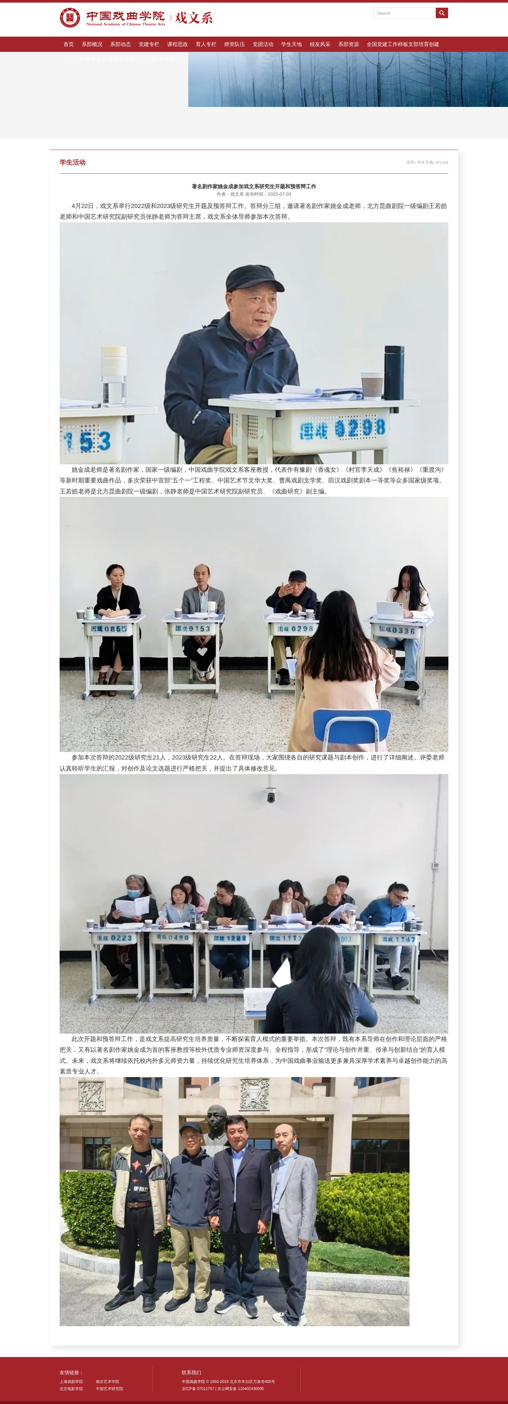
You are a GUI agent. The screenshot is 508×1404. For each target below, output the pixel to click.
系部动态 (120, 44)
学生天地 (291, 44)
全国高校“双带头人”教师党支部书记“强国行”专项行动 (124, 59)
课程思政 (177, 44)
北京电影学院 (71, 1389)
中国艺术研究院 (109, 1389)
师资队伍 (234, 44)
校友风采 (320, 44)
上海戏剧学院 (71, 1381)
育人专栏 (206, 44)
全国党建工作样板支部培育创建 (403, 44)
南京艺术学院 (107, 1381)
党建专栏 (149, 44)
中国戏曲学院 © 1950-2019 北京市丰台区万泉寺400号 (228, 1381)
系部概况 (92, 44)
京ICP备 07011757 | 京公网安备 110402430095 (223, 1389)
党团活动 (263, 44)
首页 (69, 44)
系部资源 (348, 44)
